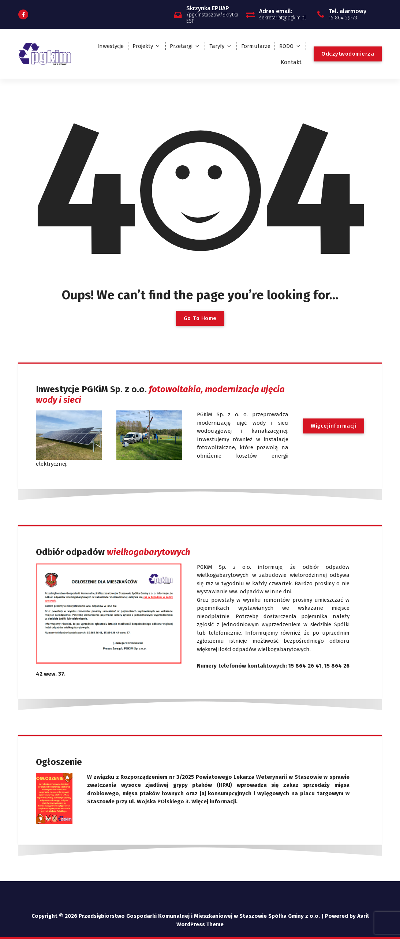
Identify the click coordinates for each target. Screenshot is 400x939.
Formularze (255, 46)
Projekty (142, 46)
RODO (286, 46)
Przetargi (181, 46)
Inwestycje (110, 46)
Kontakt (291, 62)
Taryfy (216, 46)
